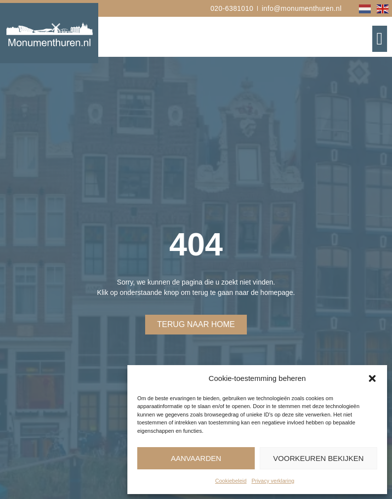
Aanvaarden (196, 458)
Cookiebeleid (231, 481)
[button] (372, 378)
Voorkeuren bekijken (318, 458)
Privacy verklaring (272, 481)
